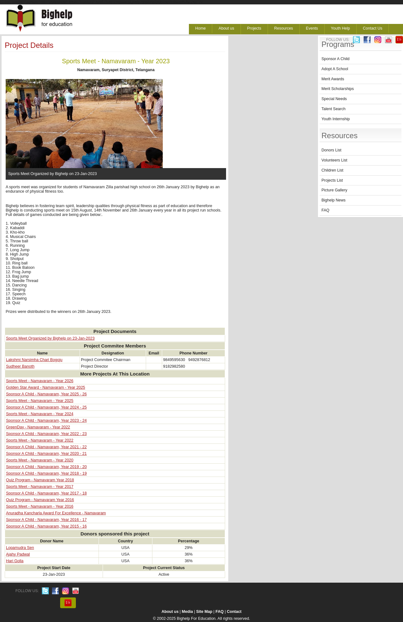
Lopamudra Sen (20, 548)
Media (187, 611)
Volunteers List (334, 160)
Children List (332, 170)
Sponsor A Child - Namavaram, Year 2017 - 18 (46, 493)
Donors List (331, 150)
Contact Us (373, 28)
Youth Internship (335, 119)
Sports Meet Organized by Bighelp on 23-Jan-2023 (50, 338)
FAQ (325, 210)
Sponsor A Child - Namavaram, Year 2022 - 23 (46, 434)
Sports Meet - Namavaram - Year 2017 (39, 486)
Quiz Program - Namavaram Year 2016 (40, 500)
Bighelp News (333, 200)
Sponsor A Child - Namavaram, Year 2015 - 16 (46, 526)
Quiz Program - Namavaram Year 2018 (40, 480)
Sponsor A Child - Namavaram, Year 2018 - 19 (46, 473)
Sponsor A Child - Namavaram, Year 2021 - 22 (46, 447)
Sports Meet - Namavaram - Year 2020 (39, 460)
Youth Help (340, 28)
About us (226, 28)
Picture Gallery (334, 190)
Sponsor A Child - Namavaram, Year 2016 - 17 (46, 519)
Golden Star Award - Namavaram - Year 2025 (45, 387)
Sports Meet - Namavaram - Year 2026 (39, 381)
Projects (254, 28)
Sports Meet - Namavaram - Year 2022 (39, 440)
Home (200, 28)
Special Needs (334, 99)
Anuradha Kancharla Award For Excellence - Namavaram (56, 513)
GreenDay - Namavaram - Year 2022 (38, 427)
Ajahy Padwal (18, 554)
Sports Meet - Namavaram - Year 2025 (39, 401)
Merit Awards (332, 79)
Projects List (332, 180)
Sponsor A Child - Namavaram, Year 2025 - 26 (46, 394)
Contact (234, 611)
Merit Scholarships (337, 89)
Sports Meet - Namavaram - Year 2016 (39, 506)
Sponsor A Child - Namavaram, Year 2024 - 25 (46, 407)
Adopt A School (334, 69)
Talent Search (333, 109)
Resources (283, 28)
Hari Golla (15, 561)
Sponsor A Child (335, 59)
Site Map (204, 611)
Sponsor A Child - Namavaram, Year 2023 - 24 (46, 420)
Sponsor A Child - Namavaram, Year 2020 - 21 (46, 453)
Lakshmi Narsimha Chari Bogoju (34, 360)
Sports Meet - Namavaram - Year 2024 (39, 414)
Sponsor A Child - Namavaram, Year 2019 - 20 (46, 467)
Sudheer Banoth (20, 366)
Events (312, 28)
